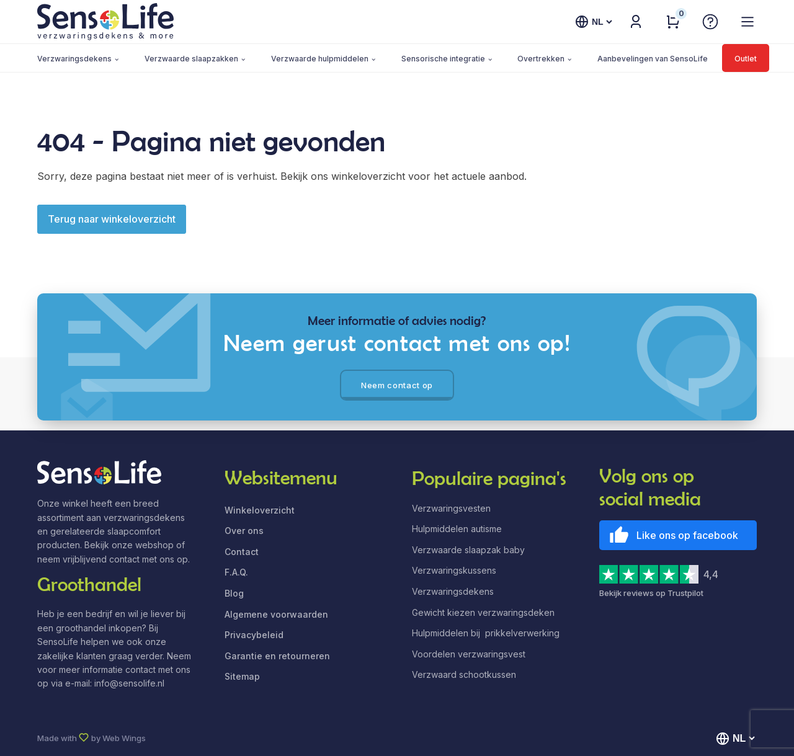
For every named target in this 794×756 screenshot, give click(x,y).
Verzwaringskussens (454, 570)
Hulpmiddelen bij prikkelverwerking (486, 633)
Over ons (244, 530)
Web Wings (124, 738)
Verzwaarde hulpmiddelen (319, 58)
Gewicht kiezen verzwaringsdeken (483, 612)
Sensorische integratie (443, 58)
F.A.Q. (236, 572)
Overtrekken (540, 58)
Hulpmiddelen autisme (457, 528)
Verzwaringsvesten (451, 508)
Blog (234, 593)
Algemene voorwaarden (276, 614)
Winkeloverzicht (260, 510)
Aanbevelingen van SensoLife (652, 58)
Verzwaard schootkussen (464, 674)
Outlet (745, 58)
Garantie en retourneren (277, 656)
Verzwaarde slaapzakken (191, 58)
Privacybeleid (254, 634)
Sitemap (242, 676)
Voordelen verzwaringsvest (468, 654)
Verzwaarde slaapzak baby (468, 550)
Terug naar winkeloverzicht (112, 219)
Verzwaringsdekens (74, 58)
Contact (242, 551)
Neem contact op (397, 385)
